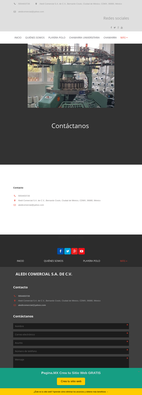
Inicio (18, 37)
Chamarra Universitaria (84, 37)
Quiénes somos (35, 37)
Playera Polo (56, 37)
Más (123, 37)
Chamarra (110, 37)
